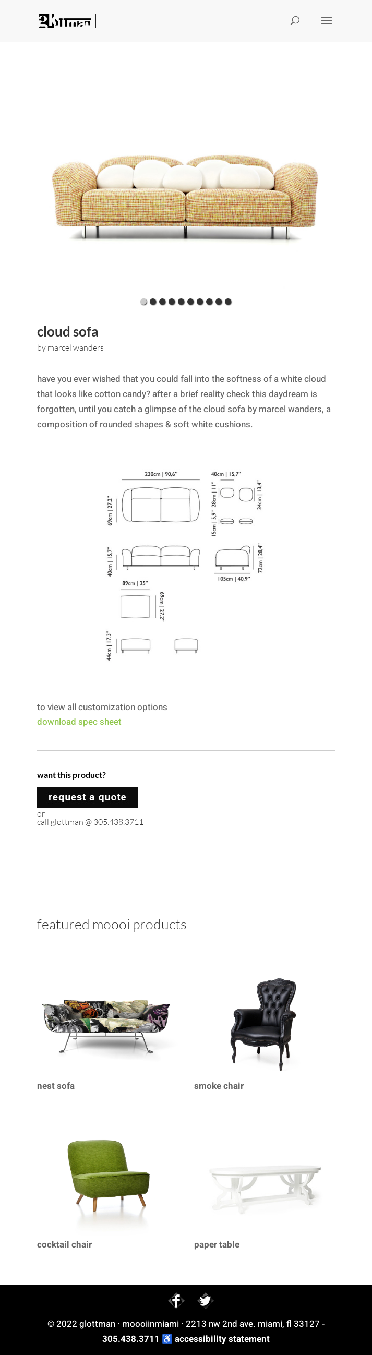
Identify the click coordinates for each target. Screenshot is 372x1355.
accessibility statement (222, 1339)
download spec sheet (79, 721)
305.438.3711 (131, 1339)
